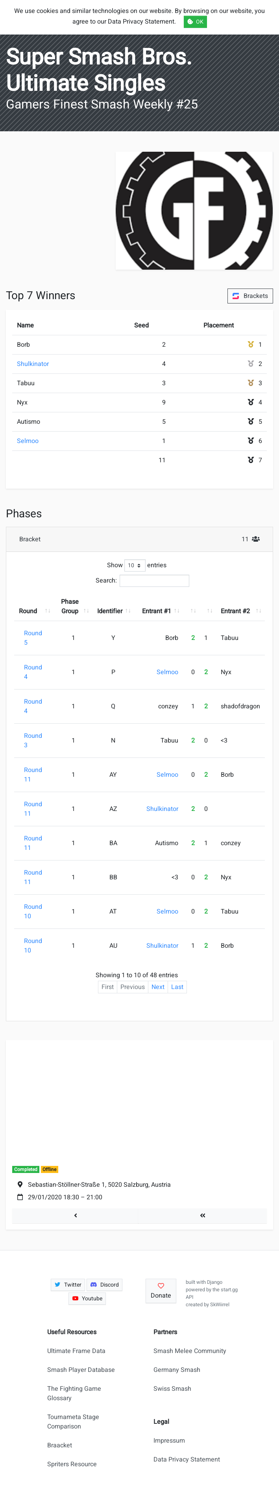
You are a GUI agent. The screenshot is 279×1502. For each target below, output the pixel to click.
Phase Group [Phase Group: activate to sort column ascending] (70, 606)
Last (177, 987)
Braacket (59, 1445)
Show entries (136, 565)
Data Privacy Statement (186, 1459)
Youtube (87, 1298)
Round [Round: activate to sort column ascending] (28, 611)
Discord (104, 1285)
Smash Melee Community (189, 1351)
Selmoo (28, 441)
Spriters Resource (72, 1464)
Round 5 (33, 638)
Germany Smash (176, 1370)
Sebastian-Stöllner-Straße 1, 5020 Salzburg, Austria (99, 1184)
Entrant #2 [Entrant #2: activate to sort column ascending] (235, 611)
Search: (142, 581)
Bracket (142, 539)
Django (214, 1282)
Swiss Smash (172, 1389)
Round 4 (33, 672)
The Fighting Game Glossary (74, 1393)
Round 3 (33, 740)
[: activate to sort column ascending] (191, 606)
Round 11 (33, 774)
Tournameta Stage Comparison (73, 1421)
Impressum (169, 1440)
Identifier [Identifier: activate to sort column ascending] (109, 611)
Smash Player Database (81, 1370)
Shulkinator (33, 364)
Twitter (68, 1285)
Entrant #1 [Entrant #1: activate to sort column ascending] (156, 611)
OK (195, 22)
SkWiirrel (219, 1304)
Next (158, 987)
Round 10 (33, 911)
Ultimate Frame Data (76, 1351)
